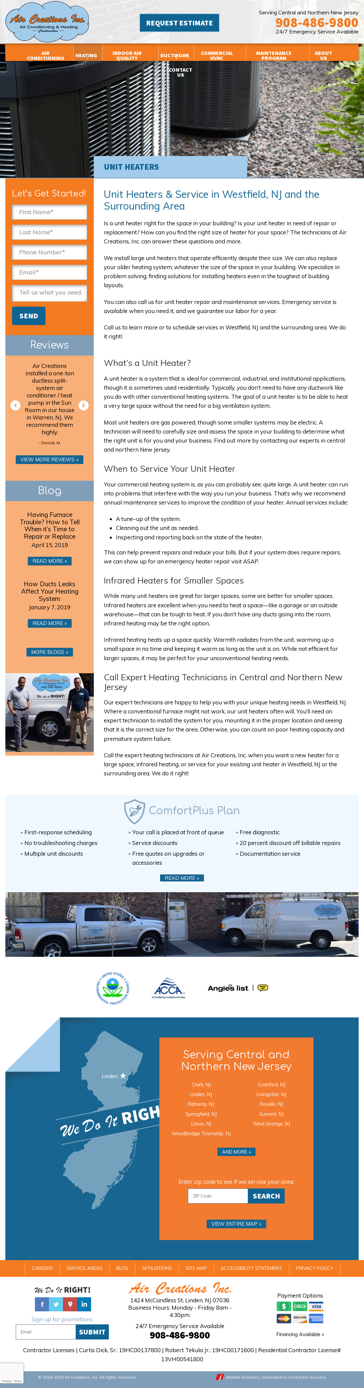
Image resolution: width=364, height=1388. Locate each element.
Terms (17, 1381)
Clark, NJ (201, 1084)
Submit (92, 1331)
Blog (50, 490)
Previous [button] (15, 405)
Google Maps (70, 1304)
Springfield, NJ (201, 1114)
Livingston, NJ (271, 1094)
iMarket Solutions (243, 1377)
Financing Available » (300, 1334)
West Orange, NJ (271, 1124)
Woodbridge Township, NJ (201, 1133)
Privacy (6, 1381)
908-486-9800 (317, 22)
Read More (47, 561)
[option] (49, 405)
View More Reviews (47, 459)
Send (28, 315)
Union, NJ (201, 1124)
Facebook (42, 1304)
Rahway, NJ (201, 1104)
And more (234, 1152)
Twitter (56, 1304)
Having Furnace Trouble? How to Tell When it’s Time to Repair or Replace (50, 526)
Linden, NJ (201, 1094)
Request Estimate (179, 22)
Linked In (84, 1304)
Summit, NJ (271, 1114)
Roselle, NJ (271, 1104)
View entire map (234, 1224)
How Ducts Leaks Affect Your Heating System (49, 591)
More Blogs (47, 652)
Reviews (49, 345)
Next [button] (84, 405)
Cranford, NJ (271, 1084)
